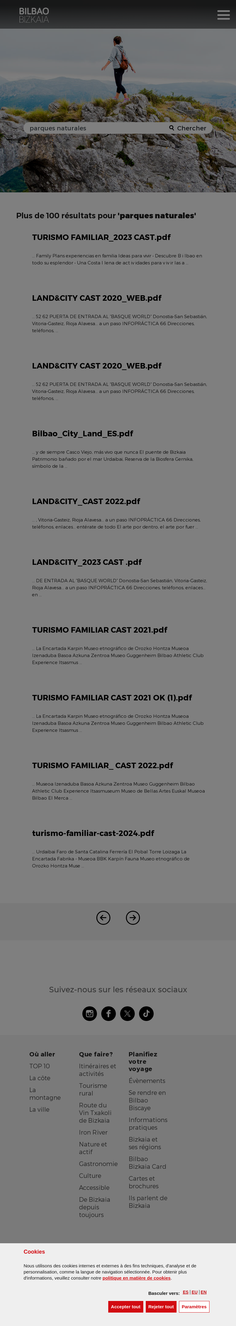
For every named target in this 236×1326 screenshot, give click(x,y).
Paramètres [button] (195, 1306)
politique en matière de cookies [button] (136, 1278)
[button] (186, 1292)
